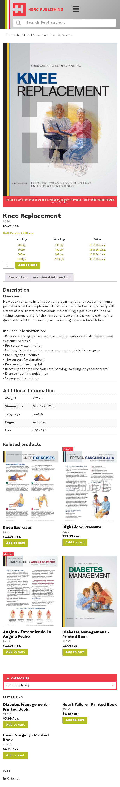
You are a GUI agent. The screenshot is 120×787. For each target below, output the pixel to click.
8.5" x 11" (38, 430)
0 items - (16, 778)
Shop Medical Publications (31, 35)
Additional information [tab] (51, 277)
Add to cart (27, 265)
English (37, 414)
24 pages (38, 422)
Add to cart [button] (15, 543)
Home (9, 35)
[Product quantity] (8, 265)
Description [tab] (17, 277)
